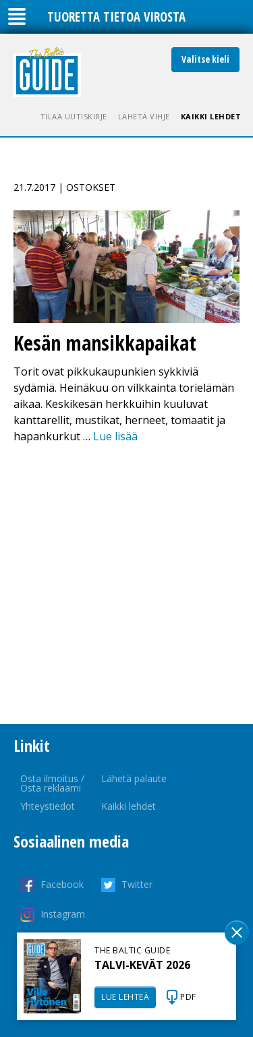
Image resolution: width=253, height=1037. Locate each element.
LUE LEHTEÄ (125, 997)
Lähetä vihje (144, 116)
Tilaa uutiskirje (73, 116)
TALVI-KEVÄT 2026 (142, 964)
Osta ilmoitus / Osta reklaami (52, 783)
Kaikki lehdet (211, 116)
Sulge (237, 932)
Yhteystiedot (47, 806)
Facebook (62, 884)
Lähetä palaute (134, 778)
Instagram (62, 914)
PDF (188, 997)
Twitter (136, 884)
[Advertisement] (126, 584)
